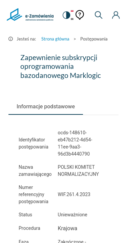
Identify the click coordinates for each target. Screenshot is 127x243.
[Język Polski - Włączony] (72, 11)
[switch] (66, 15)
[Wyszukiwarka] (98, 15)
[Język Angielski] (72, 19)
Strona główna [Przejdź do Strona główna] (55, 39)
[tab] (45, 107)
